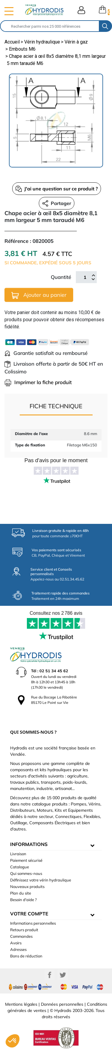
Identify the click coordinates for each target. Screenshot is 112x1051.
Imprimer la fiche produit (38, 382)
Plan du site (20, 893)
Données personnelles (62, 1004)
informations (28, 844)
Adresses (18, 949)
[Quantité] (85, 277)
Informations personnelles (33, 923)
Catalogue (19, 866)
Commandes (21, 936)
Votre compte (29, 914)
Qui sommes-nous (26, 873)
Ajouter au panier (39, 295)
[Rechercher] (50, 26)
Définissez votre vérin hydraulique (40, 880)
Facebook (50, 975)
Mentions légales (21, 1004)
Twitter (63, 975)
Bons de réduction (26, 956)
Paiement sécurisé (26, 860)
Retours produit (24, 929)
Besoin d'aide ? (23, 899)
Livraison (18, 853)
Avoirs (16, 942)
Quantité (61, 277)
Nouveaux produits (27, 886)
